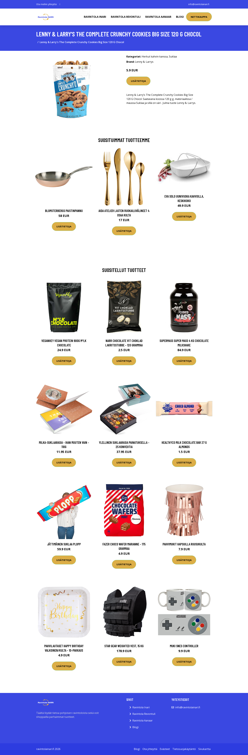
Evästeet (165, 749)
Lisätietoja (138, 80)
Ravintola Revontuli (126, 17)
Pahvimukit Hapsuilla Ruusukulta (184, 544)
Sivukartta (204, 749)
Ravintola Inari (95, 17)
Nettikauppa (199, 16)
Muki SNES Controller (184, 646)
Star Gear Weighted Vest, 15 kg (124, 646)
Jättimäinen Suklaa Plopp (64, 544)
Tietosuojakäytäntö (184, 749)
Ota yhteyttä (150, 749)
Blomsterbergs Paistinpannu (64, 211)
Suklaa (173, 56)
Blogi (180, 17)
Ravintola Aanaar (158, 17)
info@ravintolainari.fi (198, 4)
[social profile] (60, 4)
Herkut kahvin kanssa (155, 56)
